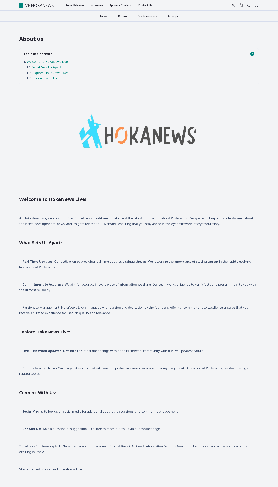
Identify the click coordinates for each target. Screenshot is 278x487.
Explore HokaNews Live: (50, 73)
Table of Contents (38, 53)
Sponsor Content (120, 5)
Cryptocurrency (147, 16)
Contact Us (145, 5)
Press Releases (74, 5)
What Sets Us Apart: (47, 67)
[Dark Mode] (234, 5)
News (103, 16)
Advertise (97, 5)
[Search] (249, 5)
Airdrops (173, 16)
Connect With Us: (45, 78)
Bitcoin (122, 16)
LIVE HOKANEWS (37, 5)
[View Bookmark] (241, 5)
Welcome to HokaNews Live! (48, 61)
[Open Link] (256, 5)
